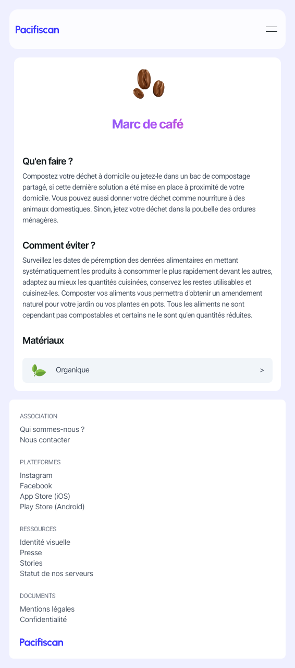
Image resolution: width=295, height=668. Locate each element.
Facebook (36, 486)
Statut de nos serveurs (56, 573)
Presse (31, 552)
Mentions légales (47, 609)
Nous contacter (45, 440)
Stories (31, 563)
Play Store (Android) (52, 506)
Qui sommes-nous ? (52, 429)
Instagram (36, 475)
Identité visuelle (45, 542)
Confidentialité (43, 619)
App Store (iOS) (45, 496)
